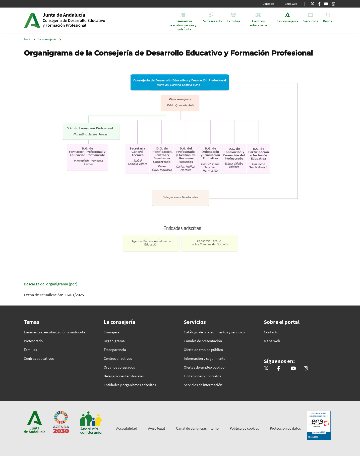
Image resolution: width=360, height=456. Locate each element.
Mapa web (290, 4)
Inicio (81, 20)
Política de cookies (244, 428)
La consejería (47, 39)
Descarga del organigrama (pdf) (50, 283)
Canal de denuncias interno (197, 428)
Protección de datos (285, 428)
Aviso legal (156, 428)
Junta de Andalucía (32, 20)
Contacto (268, 4)
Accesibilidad (126, 428)
